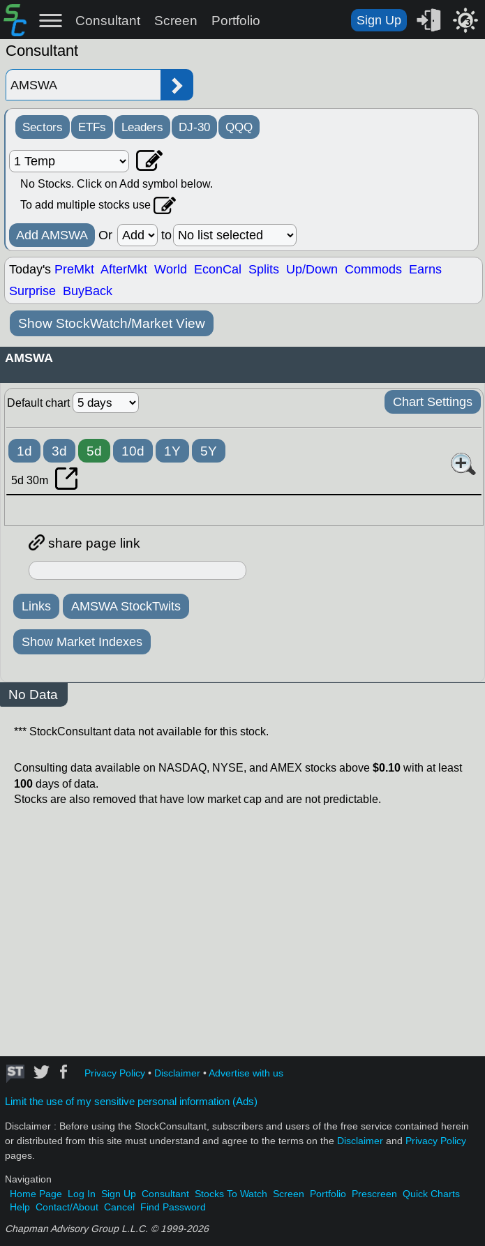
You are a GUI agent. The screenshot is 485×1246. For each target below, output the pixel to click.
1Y (172, 451)
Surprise (32, 291)
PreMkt (74, 269)
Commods (373, 269)
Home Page (36, 1194)
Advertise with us (246, 1073)
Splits (263, 269)
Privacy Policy (114, 1073)
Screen (175, 20)
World (170, 269)
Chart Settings (432, 401)
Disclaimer (177, 1073)
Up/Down (312, 269)
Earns (425, 269)
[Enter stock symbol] (83, 84)
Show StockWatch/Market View (111, 323)
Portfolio (235, 20)
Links (36, 606)
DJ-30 (194, 127)
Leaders (142, 127)
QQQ (239, 127)
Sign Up (379, 20)
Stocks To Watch (231, 1194)
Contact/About (67, 1207)
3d (59, 451)
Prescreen (374, 1194)
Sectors (42, 127)
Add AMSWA (52, 235)
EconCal (217, 269)
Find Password (173, 1207)
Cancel (119, 1207)
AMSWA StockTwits (126, 606)
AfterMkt (123, 269)
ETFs (92, 127)
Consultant (107, 20)
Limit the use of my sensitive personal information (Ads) (131, 1102)
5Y (208, 451)
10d (132, 451)
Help (20, 1207)
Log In (82, 1194)
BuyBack (87, 291)
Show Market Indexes (82, 641)
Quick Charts (431, 1194)
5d (94, 451)
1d (24, 451)
